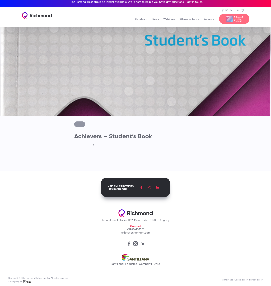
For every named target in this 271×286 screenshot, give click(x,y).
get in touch (195, 1)
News (155, 19)
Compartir (145, 263)
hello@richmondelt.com (135, 232)
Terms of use (227, 279)
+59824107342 (135, 229)
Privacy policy (256, 279)
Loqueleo (131, 263)
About (209, 19)
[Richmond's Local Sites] (244, 10)
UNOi (157, 263)
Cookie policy (241, 279)
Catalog (141, 19)
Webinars (169, 19)
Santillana (117, 263)
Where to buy (190, 19)
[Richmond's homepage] (37, 15)
